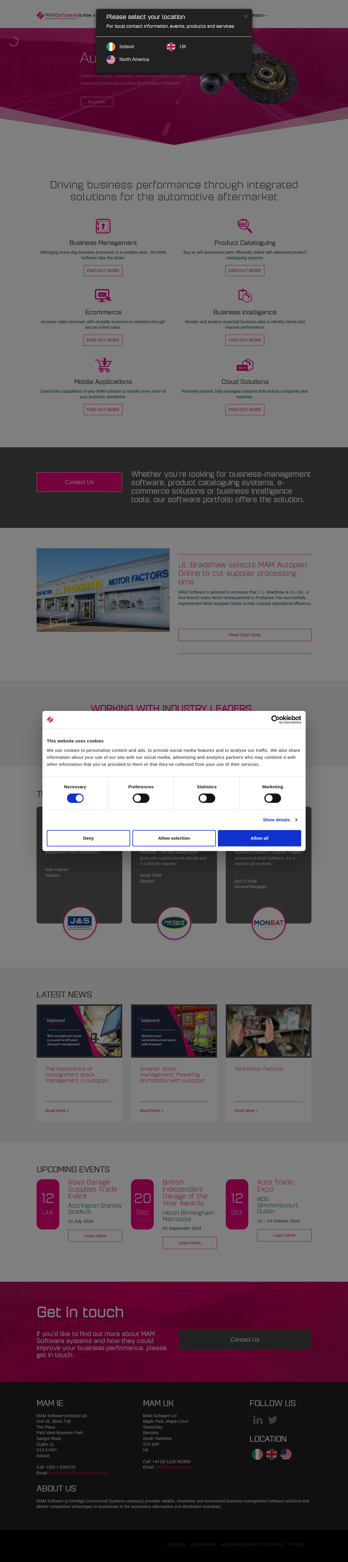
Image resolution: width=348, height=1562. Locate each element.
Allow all (259, 838)
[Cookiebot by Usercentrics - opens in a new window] (275, 719)
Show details (276, 819)
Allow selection (174, 838)
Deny (88, 838)
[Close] (245, 16)
